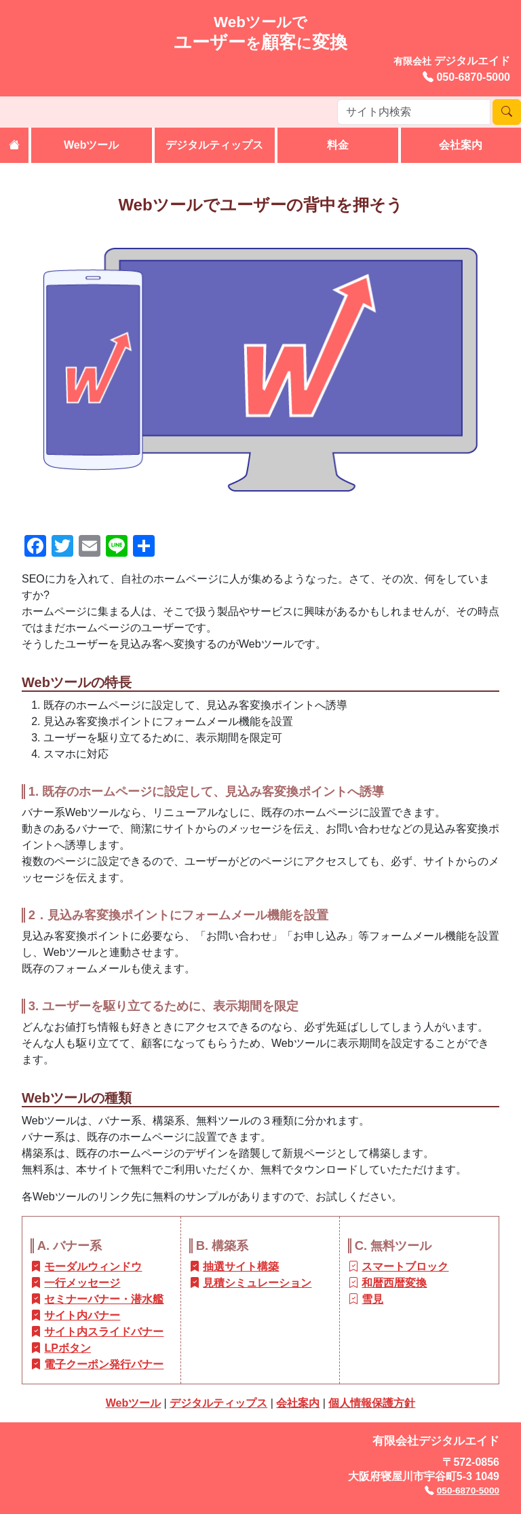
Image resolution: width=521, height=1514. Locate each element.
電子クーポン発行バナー (103, 1364)
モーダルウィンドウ (93, 1266)
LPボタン (67, 1348)
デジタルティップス (214, 145)
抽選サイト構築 (241, 1266)
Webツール (91, 145)
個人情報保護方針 (371, 1403)
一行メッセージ (82, 1283)
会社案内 (460, 145)
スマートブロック (405, 1266)
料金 (338, 145)
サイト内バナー (82, 1315)
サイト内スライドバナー (103, 1331)
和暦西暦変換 (394, 1283)
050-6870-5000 (473, 77)
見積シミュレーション (257, 1283)
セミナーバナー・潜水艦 (103, 1299)
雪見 (372, 1299)
